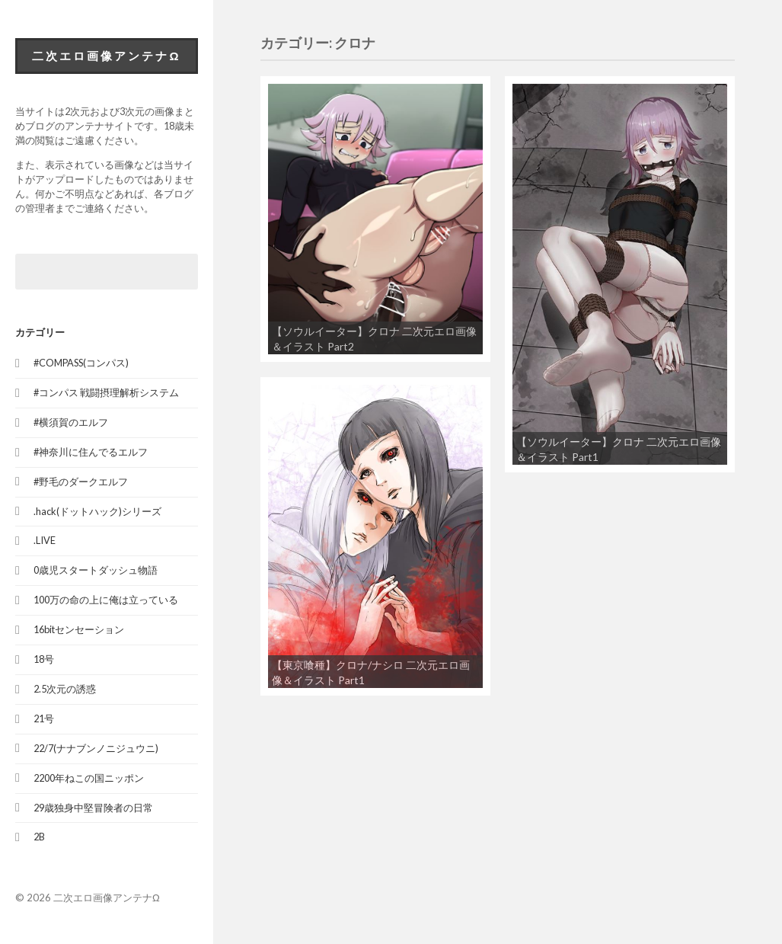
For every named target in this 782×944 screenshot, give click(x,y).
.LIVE (45, 540)
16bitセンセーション (79, 629)
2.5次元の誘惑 (65, 689)
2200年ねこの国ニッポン (89, 778)
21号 (44, 718)
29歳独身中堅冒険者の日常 (93, 808)
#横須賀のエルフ (71, 422)
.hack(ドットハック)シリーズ (97, 511)
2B (39, 836)
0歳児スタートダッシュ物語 (96, 570)
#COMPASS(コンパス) (81, 363)
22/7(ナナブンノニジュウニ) (96, 748)
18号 (44, 659)
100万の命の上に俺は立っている (106, 600)
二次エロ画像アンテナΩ (106, 55)
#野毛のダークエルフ (81, 481)
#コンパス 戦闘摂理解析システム (106, 392)
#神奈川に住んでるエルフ (91, 452)
